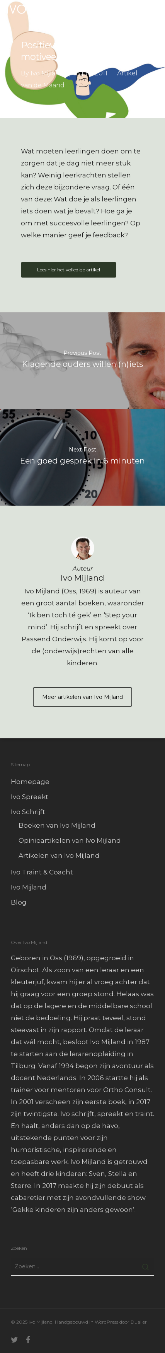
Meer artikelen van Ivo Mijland (82, 697)
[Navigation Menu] (154, 9)
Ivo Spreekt (29, 797)
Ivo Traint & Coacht (42, 872)
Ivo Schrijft (28, 812)
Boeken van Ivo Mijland (57, 825)
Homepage (30, 782)
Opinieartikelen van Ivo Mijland (70, 840)
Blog (19, 902)
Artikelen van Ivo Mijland (59, 855)
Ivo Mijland (47, 73)
